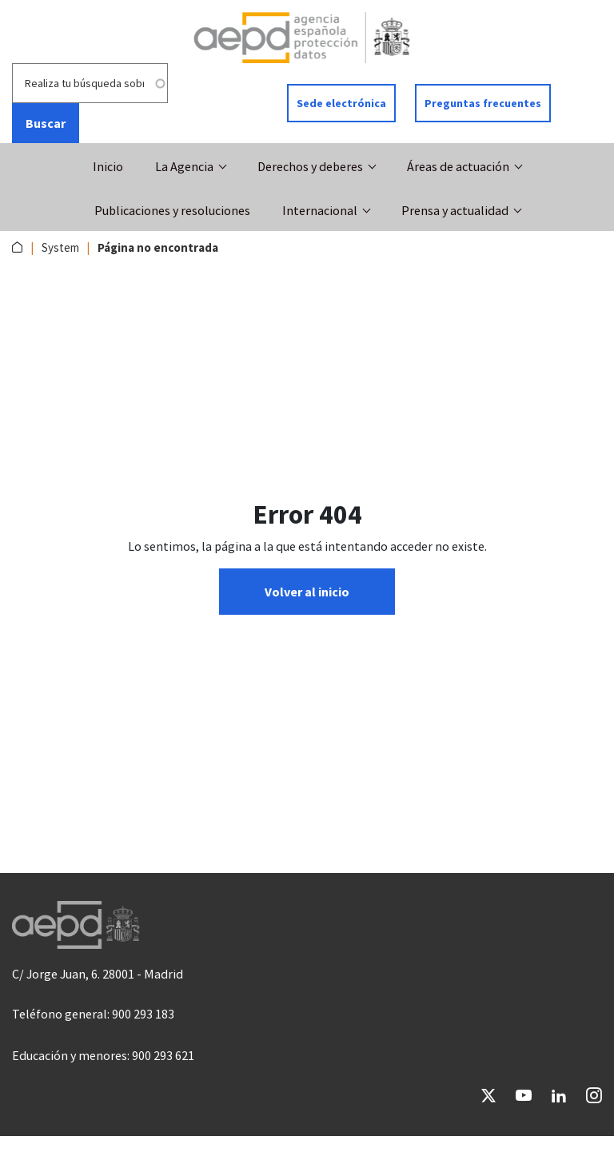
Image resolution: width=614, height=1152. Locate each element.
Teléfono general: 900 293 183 (93, 1014)
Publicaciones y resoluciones (172, 210)
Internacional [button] (319, 210)
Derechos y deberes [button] (310, 166)
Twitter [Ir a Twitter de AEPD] (488, 1095)
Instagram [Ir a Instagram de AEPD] (594, 1095)
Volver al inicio (307, 592)
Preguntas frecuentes (483, 103)
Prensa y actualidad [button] (454, 210)
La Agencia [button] (184, 166)
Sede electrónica (341, 103)
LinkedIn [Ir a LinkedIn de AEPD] (558, 1095)
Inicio (108, 166)
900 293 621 (163, 1055)
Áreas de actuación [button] (458, 166)
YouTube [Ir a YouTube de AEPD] (523, 1095)
